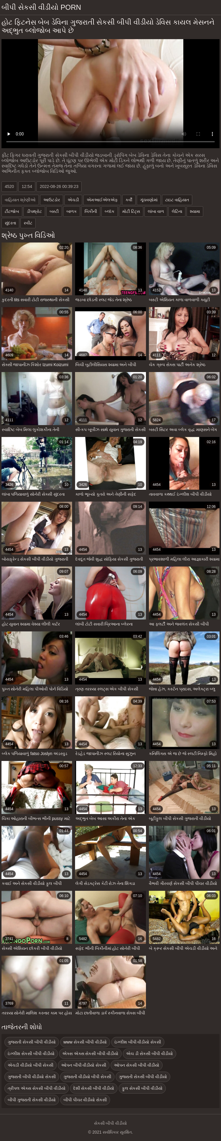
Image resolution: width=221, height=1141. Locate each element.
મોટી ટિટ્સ (131, 211)
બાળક (71, 211)
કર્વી (128, 199)
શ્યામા (195, 211)
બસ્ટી (54, 211)
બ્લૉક (110, 211)
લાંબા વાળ (156, 211)
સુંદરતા (10, 223)
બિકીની (91, 211)
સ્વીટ (28, 223)
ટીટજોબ (12, 211)
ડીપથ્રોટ (34, 211)
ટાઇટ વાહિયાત (177, 199)
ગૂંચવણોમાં (149, 199)
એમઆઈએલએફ (102, 199)
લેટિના (177, 211)
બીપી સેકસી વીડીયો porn (41, 7)
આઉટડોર (51, 199)
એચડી (73, 199)
